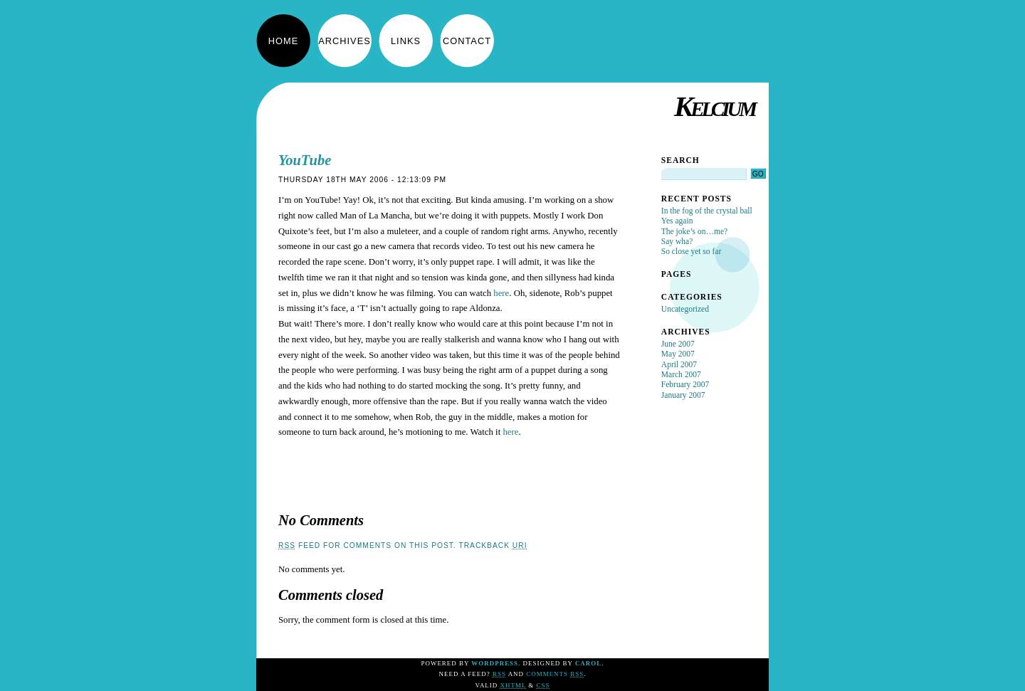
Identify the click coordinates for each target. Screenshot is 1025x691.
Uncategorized (685, 309)
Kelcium (714, 106)
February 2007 (685, 384)
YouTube (304, 160)
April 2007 (679, 364)
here (501, 293)
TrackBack (492, 545)
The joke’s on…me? (694, 231)
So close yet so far (691, 251)
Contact (467, 41)
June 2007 (678, 343)
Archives (344, 41)
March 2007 (681, 374)
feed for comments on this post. (367, 545)
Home (283, 41)
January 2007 (683, 395)
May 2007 (678, 353)
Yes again (677, 220)
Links (406, 41)
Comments (555, 673)
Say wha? (677, 241)
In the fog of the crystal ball (706, 210)
